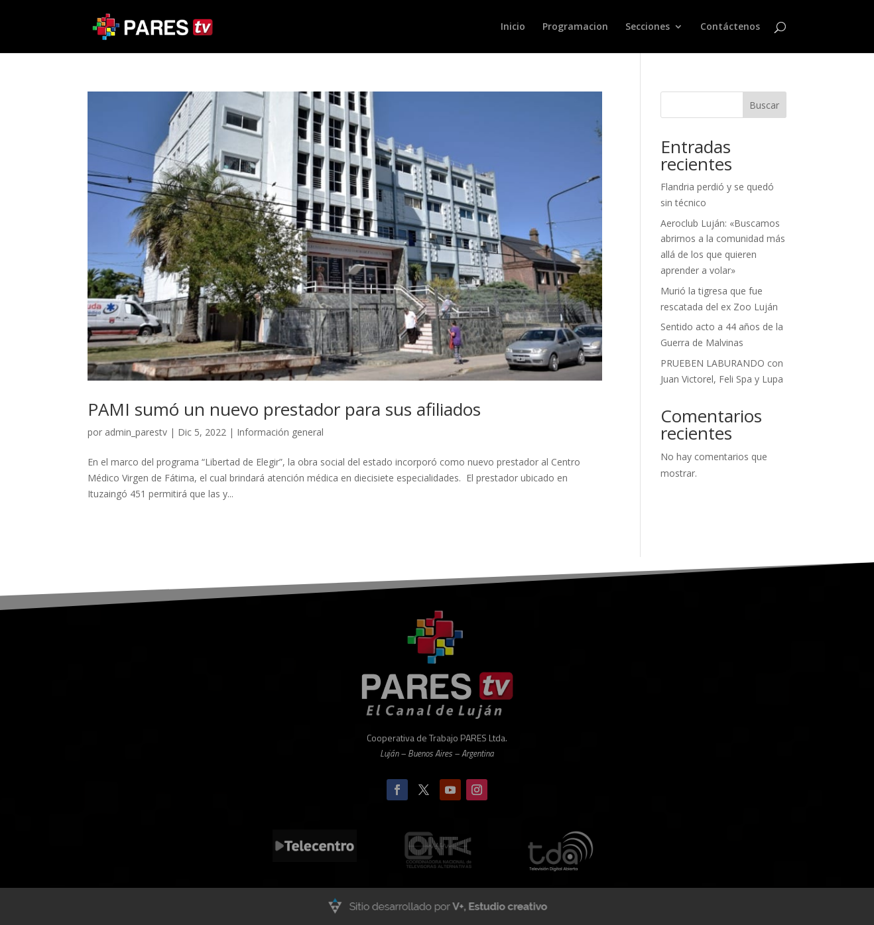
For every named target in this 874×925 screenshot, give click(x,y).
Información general (280, 432)
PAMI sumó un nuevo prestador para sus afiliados (284, 409)
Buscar (764, 105)
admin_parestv (136, 432)
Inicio (513, 27)
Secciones (647, 27)
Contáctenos (730, 27)
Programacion (575, 27)
